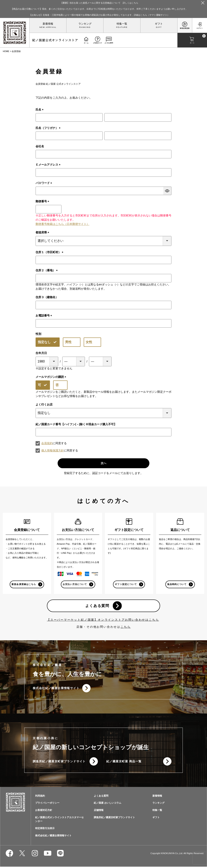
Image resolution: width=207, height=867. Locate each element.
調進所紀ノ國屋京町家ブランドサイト (59, 761)
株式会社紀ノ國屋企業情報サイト (56, 688)
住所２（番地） (47, 270)
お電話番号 (44, 315)
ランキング (85, 23)
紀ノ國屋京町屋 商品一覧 (124, 761)
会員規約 (47, 443)
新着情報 (48, 23)
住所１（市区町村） (50, 252)
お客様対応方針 (43, 810)
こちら (125, 627)
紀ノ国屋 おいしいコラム (107, 803)
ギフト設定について (126, 584)
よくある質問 (97, 606)
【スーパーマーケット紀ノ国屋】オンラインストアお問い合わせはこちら (103, 620)
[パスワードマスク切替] (167, 191)
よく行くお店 (44, 404)
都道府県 (43, 232)
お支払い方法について (75, 584)
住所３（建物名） (47, 297)
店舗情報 (99, 810)
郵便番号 (43, 201)
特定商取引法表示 (45, 828)
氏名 (40, 109)
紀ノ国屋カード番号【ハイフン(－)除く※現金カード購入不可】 (76, 424)
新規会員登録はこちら (24, 584)
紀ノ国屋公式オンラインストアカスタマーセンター (59, 819)
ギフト (159, 23)
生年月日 (41, 353)
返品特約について (177, 584)
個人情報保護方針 (52, 450)
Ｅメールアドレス (49, 164)
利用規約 (40, 796)
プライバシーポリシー (47, 803)
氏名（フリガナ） (49, 128)
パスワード (44, 183)
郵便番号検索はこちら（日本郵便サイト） (62, 224)
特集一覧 (122, 23)
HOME (6, 51)
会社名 (40, 146)
